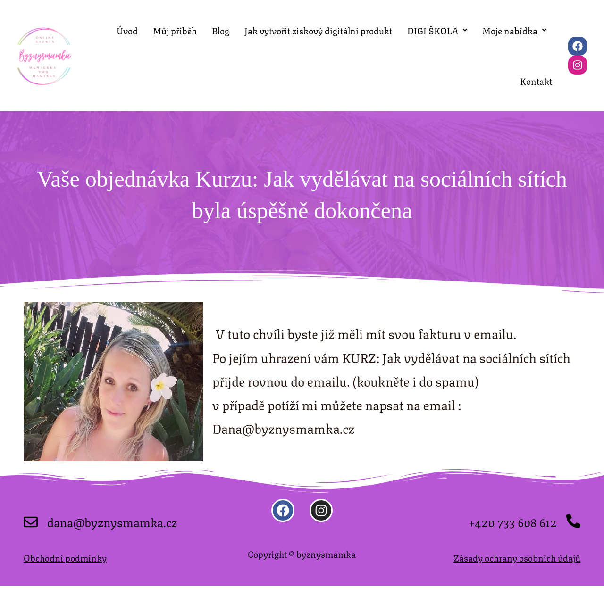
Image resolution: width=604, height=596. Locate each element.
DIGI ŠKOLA (437, 32)
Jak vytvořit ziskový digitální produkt (318, 32)
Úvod (127, 32)
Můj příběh (175, 32)
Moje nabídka (514, 32)
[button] (437, 33)
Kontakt (536, 89)
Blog (220, 32)
